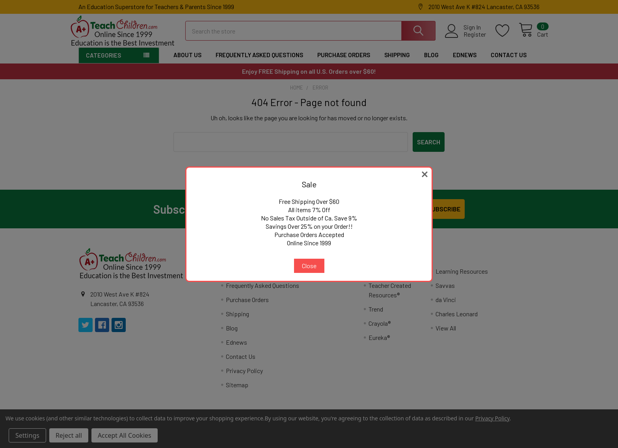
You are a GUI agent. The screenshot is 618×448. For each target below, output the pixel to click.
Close (309, 265)
